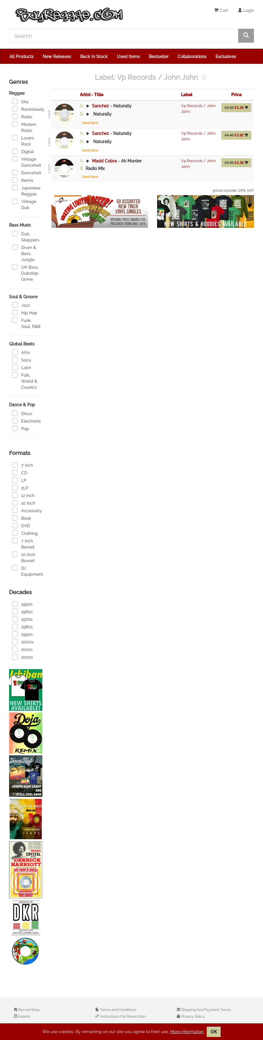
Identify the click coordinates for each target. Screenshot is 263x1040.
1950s (22, 604)
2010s (22, 649)
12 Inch (23, 495)
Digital (23, 151)
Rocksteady (27, 109)
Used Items (128, 56)
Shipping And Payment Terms (205, 1010)
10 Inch (23, 502)
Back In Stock (94, 56)
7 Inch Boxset (23, 543)
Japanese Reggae (26, 190)
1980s (22, 626)
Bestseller (159, 56)
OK (214, 1031)
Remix (22, 180)
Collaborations (192, 56)
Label (186, 94)
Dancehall (26, 172)
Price (236, 94)
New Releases (57, 56)
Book (21, 518)
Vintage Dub (24, 204)
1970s (22, 619)
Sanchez (100, 105)
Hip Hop (24, 312)
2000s (23, 641)
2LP (20, 487)
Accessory (27, 510)
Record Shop (28, 1010)
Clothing (25, 533)
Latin (21, 367)
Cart (221, 10)
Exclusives (225, 56)
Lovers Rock (23, 140)
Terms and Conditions (117, 1010)
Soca (21, 359)
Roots (22, 116)
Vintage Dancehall (26, 162)
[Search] (123, 36)
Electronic (26, 421)
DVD (21, 525)
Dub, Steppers (25, 236)
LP (19, 480)
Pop (20, 428)
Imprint (23, 1016)
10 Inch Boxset (23, 557)
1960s (22, 611)
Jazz (21, 305)
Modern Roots (24, 127)
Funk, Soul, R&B (26, 323)
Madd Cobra (104, 161)
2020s (22, 656)
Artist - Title (91, 94)
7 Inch (22, 465)
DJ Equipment (27, 571)
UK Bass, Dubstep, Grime (25, 273)
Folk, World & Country (24, 381)
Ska (20, 101)
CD (19, 472)
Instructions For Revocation (122, 1016)
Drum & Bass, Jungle (24, 253)
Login (246, 10)
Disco (22, 413)
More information (187, 1031)
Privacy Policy (192, 1016)
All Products (21, 56)
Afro (21, 352)
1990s (22, 634)
